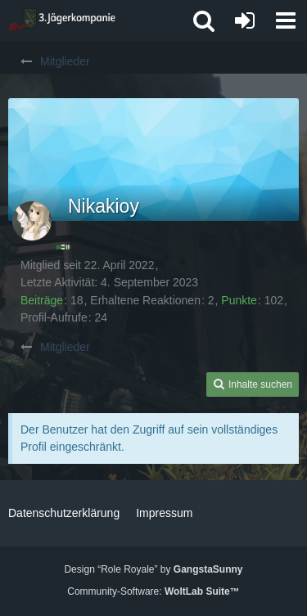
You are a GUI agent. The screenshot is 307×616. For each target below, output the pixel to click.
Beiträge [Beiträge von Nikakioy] (41, 300)
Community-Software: (153, 591)
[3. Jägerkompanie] (62, 20)
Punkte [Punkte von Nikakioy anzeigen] (239, 300)
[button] (285, 20)
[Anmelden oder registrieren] (244, 20)
